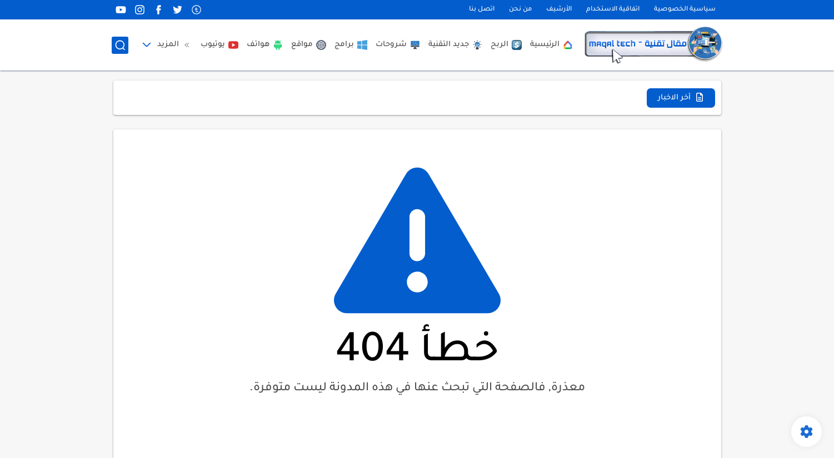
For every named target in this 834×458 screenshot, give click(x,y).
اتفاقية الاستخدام (613, 9)
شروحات (398, 45)
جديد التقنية (455, 45)
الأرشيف (559, 9)
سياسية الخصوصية (685, 9)
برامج (350, 45)
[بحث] (120, 45)
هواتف (265, 45)
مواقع (308, 45)
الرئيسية (551, 45)
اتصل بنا (482, 9)
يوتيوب (219, 45)
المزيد (174, 45)
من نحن (520, 9)
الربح (506, 45)
